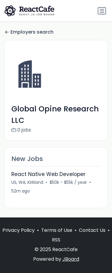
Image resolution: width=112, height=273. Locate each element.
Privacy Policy (18, 230)
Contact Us (92, 230)
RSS (56, 239)
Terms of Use (56, 230)
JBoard (70, 259)
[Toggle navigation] (102, 11)
